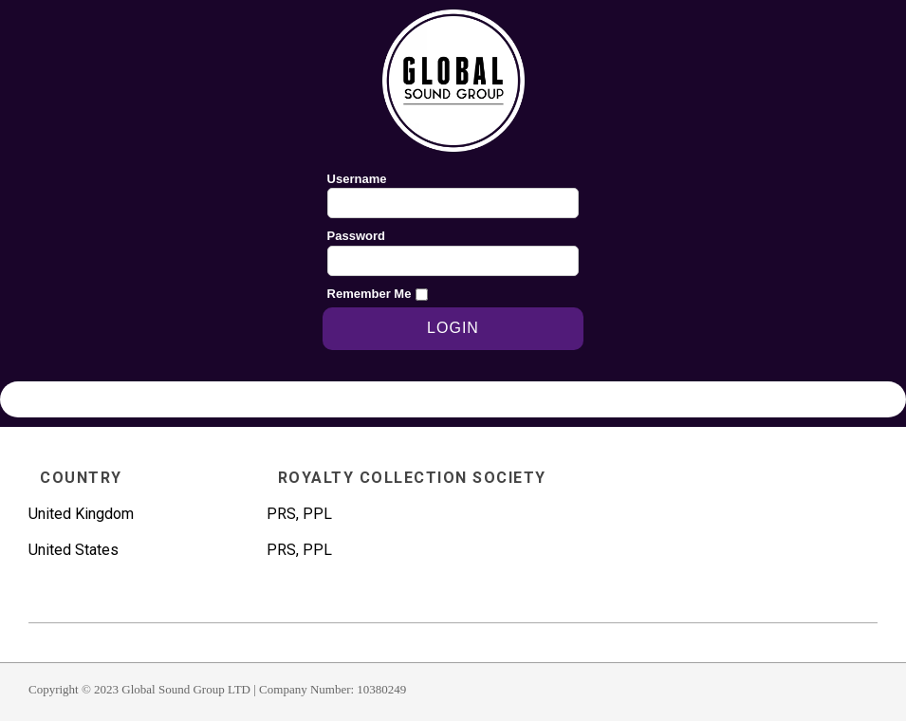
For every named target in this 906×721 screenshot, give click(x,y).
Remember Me (369, 294)
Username (357, 179)
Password (356, 236)
